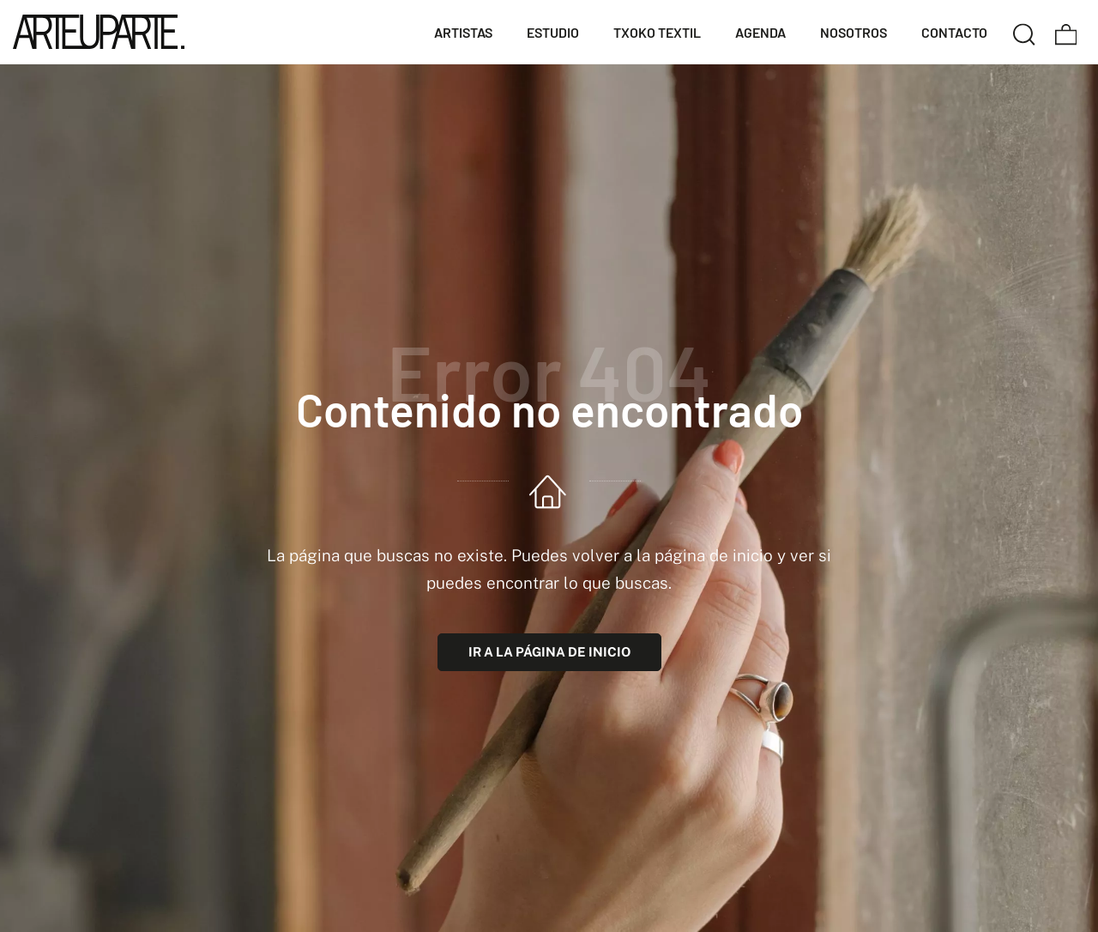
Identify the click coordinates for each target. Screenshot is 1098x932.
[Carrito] (1066, 32)
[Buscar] (1024, 32)
